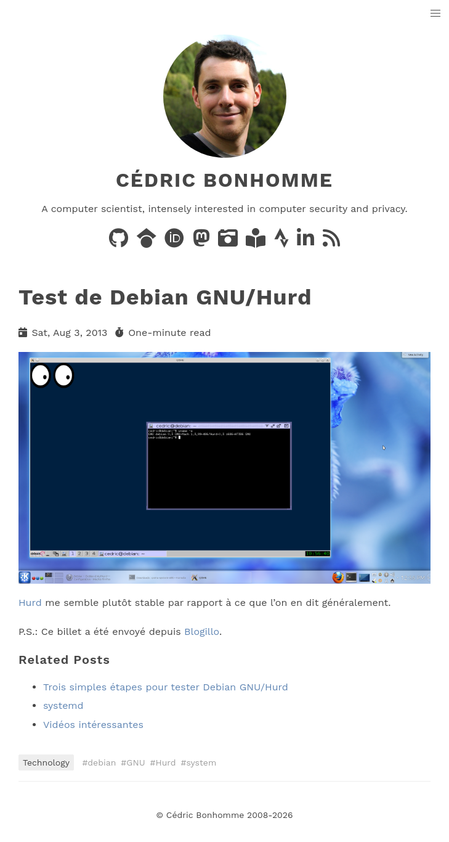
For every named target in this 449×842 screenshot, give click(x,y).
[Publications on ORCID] (175, 242)
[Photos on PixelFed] (229, 242)
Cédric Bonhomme (224, 180)
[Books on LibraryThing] (257, 242)
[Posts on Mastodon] (203, 242)
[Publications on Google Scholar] (148, 242)
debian (101, 762)
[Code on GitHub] (120, 242)
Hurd (30, 602)
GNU (135, 762)
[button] (436, 14)
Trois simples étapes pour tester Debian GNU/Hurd (165, 687)
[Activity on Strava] (283, 242)
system (202, 762)
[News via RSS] (331, 242)
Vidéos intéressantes (93, 724)
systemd (63, 705)
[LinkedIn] (307, 242)
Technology (46, 762)
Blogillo (201, 631)
